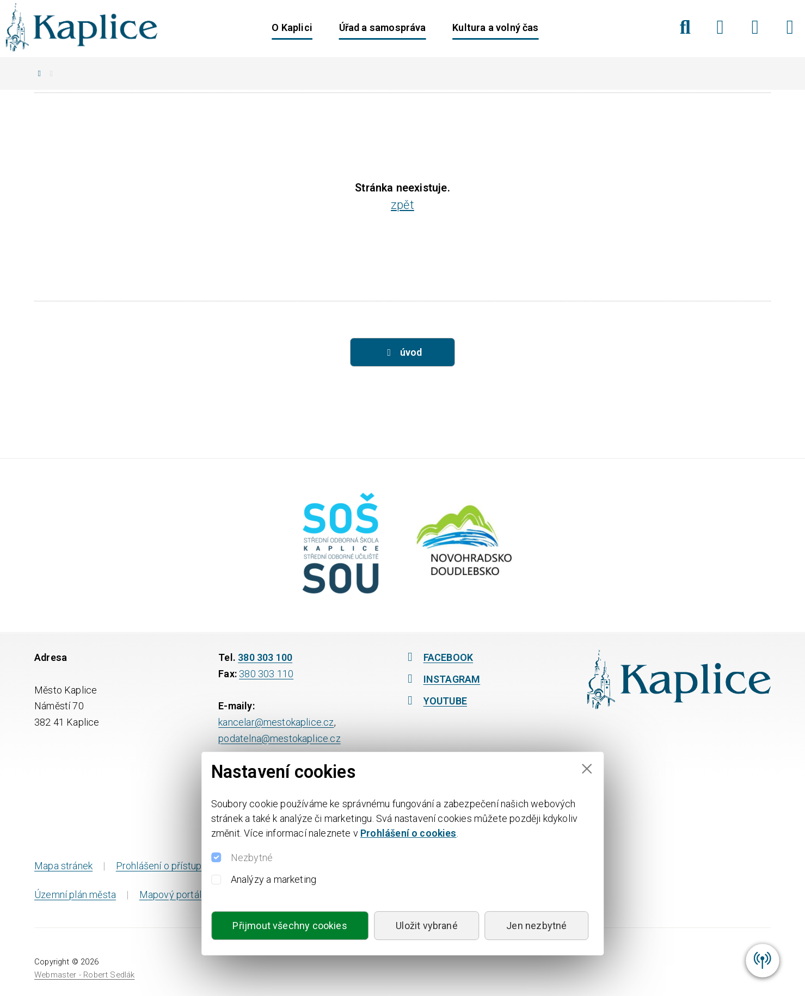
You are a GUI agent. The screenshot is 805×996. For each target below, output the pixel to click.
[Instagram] (755, 27)
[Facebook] (720, 27)
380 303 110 (266, 673)
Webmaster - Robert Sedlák (84, 975)
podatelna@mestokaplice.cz (279, 738)
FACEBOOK (438, 657)
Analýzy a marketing (273, 879)
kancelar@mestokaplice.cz (276, 722)
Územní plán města (75, 894)
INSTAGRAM (442, 679)
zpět (402, 205)
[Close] (586, 769)
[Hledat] (685, 27)
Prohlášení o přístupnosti (169, 865)
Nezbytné (252, 857)
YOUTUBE (435, 701)
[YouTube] (790, 27)
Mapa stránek (63, 865)
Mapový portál (170, 894)
